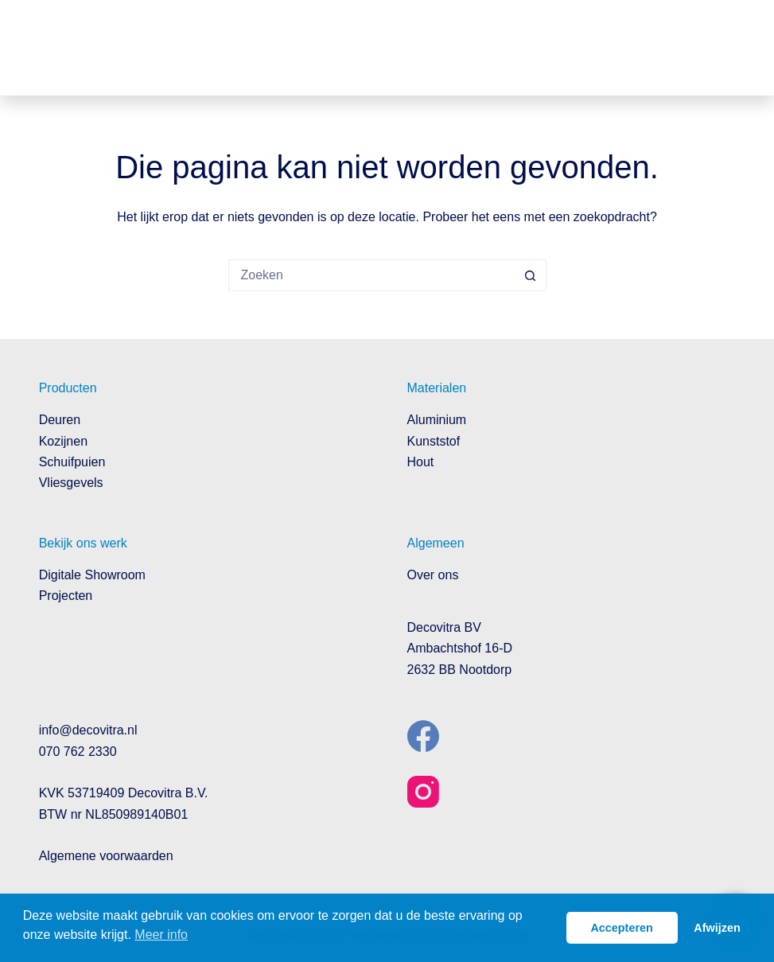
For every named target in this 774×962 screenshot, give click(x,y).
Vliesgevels (71, 482)
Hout (420, 462)
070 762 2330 (78, 751)
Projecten (66, 595)
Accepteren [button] (621, 927)
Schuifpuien (72, 462)
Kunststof (434, 441)
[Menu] (723, 48)
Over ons (433, 575)
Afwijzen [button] (717, 927)
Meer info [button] (161, 934)
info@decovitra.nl (88, 730)
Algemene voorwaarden (106, 856)
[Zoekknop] (530, 275)
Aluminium (437, 419)
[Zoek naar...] (371, 275)
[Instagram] (423, 792)
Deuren (59, 419)
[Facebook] (423, 736)
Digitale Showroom (92, 575)
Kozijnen (63, 441)
